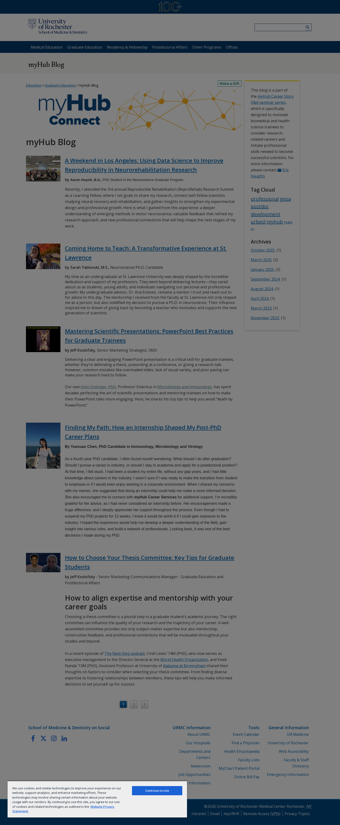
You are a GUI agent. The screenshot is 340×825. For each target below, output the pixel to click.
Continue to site (157, 790)
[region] (97, 799)
